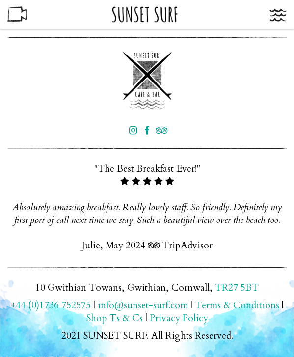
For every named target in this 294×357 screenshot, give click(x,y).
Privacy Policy (179, 318)
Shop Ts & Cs (114, 318)
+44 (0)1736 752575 (51, 305)
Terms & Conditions (237, 305)
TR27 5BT (237, 287)
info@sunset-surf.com (143, 305)
